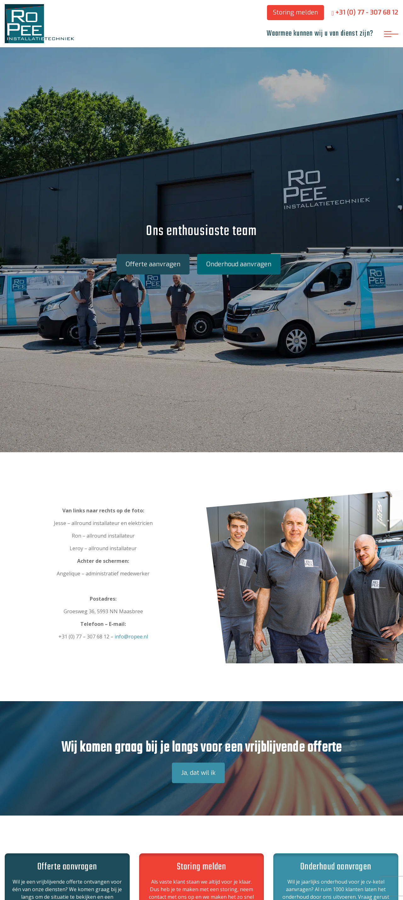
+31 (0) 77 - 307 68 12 (365, 12)
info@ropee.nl (131, 636)
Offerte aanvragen (153, 264)
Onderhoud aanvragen (238, 264)
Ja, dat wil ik (198, 773)
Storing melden (295, 12)
